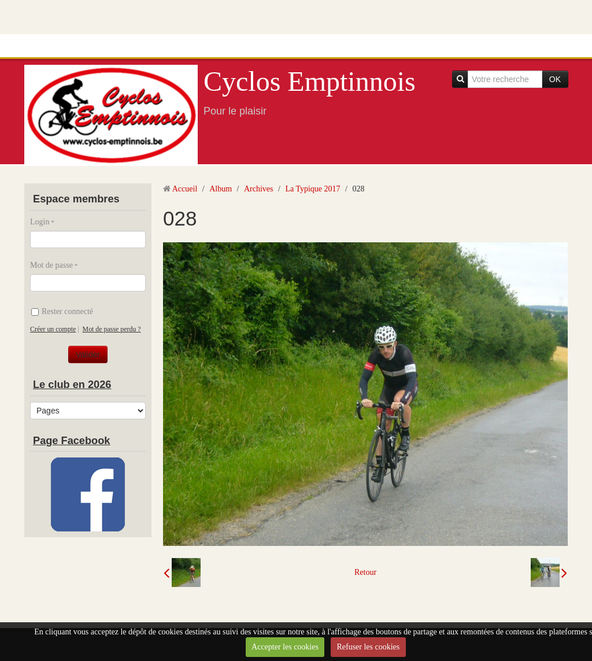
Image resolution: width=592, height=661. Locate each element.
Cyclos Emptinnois (310, 81)
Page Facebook (71, 440)
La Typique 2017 (312, 188)
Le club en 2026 (72, 384)
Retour (365, 572)
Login (39, 221)
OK (555, 79)
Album (220, 188)
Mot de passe (51, 265)
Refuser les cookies (367, 646)
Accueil (185, 188)
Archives (258, 188)
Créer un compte (53, 329)
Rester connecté (62, 311)
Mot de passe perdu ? (112, 329)
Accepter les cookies (285, 646)
